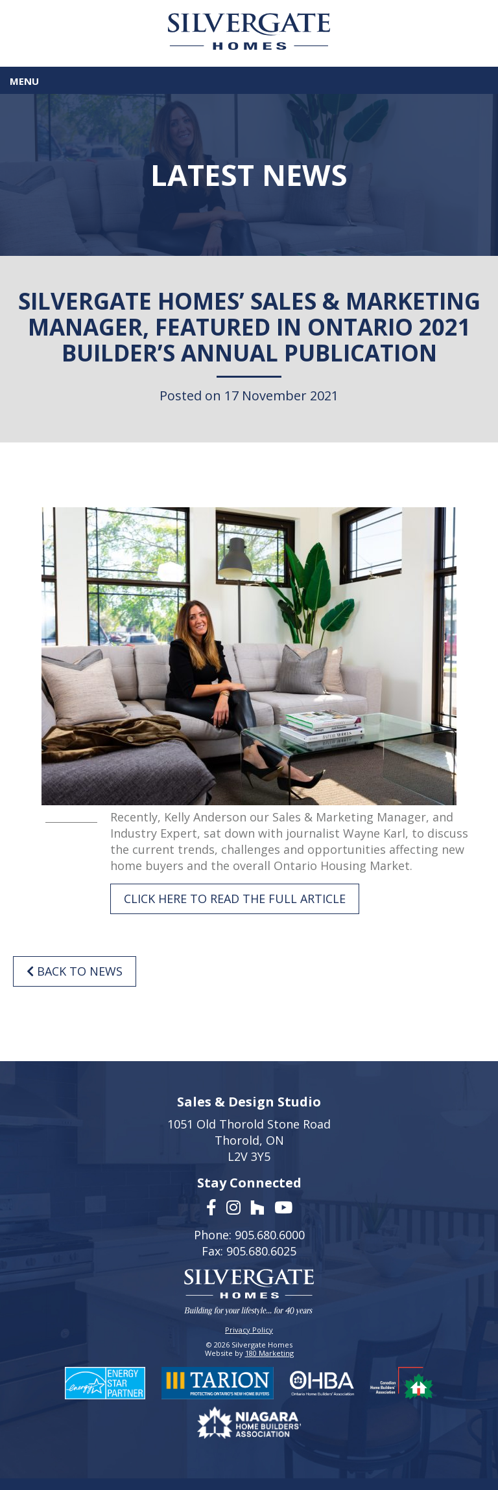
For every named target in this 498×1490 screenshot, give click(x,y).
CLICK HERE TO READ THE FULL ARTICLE (235, 898)
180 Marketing (269, 1353)
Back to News (75, 971)
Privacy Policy (249, 1329)
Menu (24, 80)
